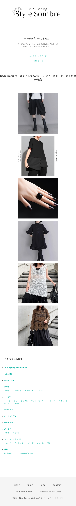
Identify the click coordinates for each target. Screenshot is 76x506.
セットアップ (9, 423)
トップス (7, 397)
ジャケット (17, 391)
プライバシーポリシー (24, 492)
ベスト (41, 391)
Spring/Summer (10, 453)
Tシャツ (7, 401)
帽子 (48, 443)
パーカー (7, 403)
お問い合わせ (38, 61)
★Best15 (8, 374)
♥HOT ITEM (9, 380)
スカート (16, 433)
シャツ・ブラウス (21, 401)
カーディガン (30, 391)
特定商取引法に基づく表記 (50, 492)
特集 (6, 449)
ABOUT (30, 485)
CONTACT (57, 485)
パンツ (7, 433)
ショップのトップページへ (38, 56)
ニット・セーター (38, 401)
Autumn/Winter (27, 453)
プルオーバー (20, 403)
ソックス (40, 443)
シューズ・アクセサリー (13, 439)
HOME (17, 485)
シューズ (7, 443)
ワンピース (8, 410)
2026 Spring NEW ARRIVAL (16, 367)
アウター (7, 387)
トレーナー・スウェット (58, 401)
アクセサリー (20, 443)
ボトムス (7, 429)
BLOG (43, 485)
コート (7, 391)
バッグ (31, 443)
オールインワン (10, 416)
